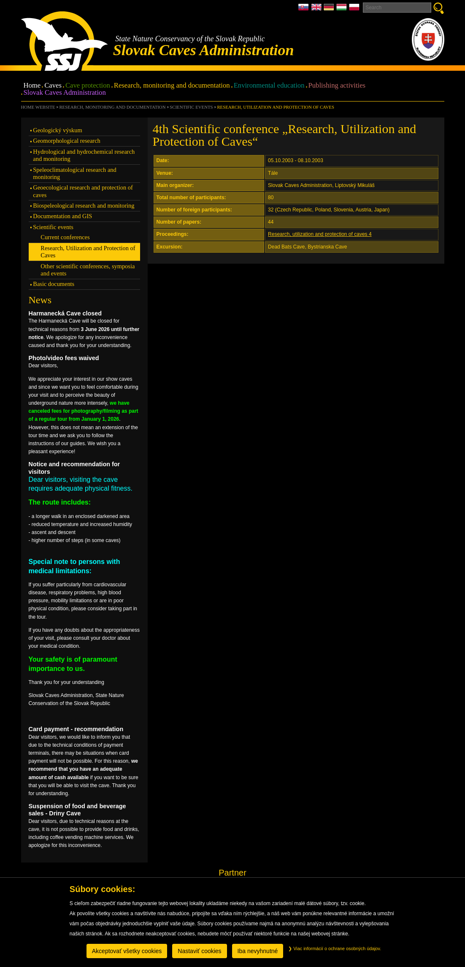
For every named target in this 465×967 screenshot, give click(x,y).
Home (32, 85)
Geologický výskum (57, 130)
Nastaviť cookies (199, 951)
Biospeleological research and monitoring (83, 205)
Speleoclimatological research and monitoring (74, 173)
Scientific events (191, 107)
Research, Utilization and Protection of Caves (275, 107)
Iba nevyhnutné (258, 951)
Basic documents (53, 283)
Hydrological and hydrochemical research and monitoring (84, 155)
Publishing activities (337, 85)
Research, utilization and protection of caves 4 (319, 234)
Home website (38, 107)
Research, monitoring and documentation (172, 85)
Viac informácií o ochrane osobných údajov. (334, 948)
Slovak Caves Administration (65, 92)
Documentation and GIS (62, 216)
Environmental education (269, 85)
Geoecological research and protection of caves (83, 191)
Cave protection (87, 85)
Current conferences (65, 237)
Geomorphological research (66, 140)
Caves (53, 85)
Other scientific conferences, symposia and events (88, 270)
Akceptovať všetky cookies (127, 951)
